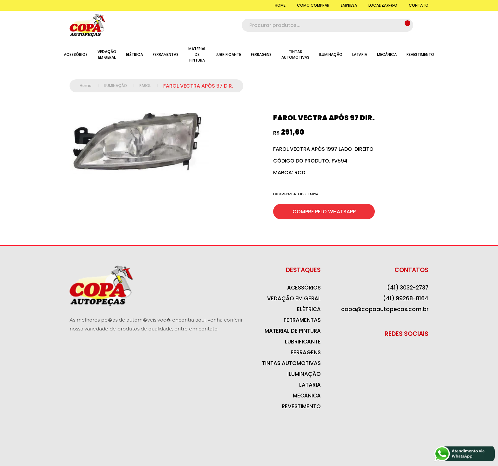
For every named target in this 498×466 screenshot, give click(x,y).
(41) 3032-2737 (407, 287)
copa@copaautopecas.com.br (384, 309)
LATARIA (359, 54)
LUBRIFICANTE (228, 54)
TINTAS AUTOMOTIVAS (295, 54)
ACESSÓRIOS (76, 54)
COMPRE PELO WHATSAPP (324, 211)
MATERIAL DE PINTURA (197, 54)
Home (92, 85)
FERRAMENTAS (165, 54)
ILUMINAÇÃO (330, 54)
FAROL (151, 85)
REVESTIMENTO (420, 54)
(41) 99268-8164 (405, 298)
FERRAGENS (261, 54)
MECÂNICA (387, 54)
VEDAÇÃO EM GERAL (107, 54)
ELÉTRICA (134, 54)
